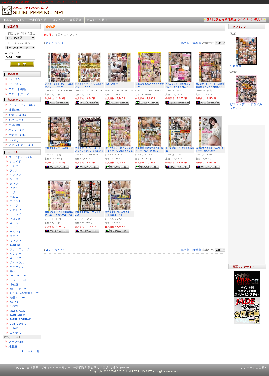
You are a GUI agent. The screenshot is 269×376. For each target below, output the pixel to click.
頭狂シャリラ (18, 288)
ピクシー (15, 253)
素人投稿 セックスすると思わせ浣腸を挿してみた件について (210, 87)
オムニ (14, 196)
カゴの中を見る (97, 19)
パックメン (17, 266)
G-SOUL (15, 306)
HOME (7, 19)
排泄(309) (15, 109)
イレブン (15, 174)
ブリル (14, 170)
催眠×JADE (17, 297)
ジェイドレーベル (20, 157)
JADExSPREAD (20, 319)
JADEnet (16, 244)
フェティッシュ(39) (21, 104)
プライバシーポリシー (56, 367)
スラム (14, 223)
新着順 (196, 42)
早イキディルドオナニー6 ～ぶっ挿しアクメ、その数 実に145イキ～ (89, 151)
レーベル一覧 (31, 351)
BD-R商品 (15, 84)
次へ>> (59, 42)
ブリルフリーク (20, 249)
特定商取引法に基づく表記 (90, 367)
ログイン (58, 19)
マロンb (15, 218)
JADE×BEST (18, 315)
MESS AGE (17, 310)
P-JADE (15, 328)
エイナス (15, 332)
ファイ (14, 187)
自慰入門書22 (112, 84)
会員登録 (75, 19)
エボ (12, 192)
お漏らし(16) (17, 115)
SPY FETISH (18, 279)
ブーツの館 (15, 341)
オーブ (14, 205)
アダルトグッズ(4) (20, 145)
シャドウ (15, 209)
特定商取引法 (38, 19)
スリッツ (15, 257)
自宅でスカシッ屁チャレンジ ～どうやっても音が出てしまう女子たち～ (119, 151)
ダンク (14, 183)
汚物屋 (14, 284)
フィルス (15, 201)
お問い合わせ (120, 367)
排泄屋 (12, 346)
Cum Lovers (18, 323)
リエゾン (15, 236)
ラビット (15, 231)
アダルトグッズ (18, 94)
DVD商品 (14, 79)
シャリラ (15, 165)
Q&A (20, 19)
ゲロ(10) (14, 124)
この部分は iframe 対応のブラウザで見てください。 (246, 144)
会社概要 (32, 367)
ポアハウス (17, 262)
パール (14, 227)
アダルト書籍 (17, 89)
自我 (12, 271)
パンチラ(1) (16, 129)
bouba (14, 301)
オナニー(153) (18, 134)
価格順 (185, 42)
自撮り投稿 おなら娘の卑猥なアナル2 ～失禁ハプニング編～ (59, 215)
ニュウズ (15, 214)
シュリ (14, 179)
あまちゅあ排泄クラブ (24, 293)
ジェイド (15, 161)
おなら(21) (15, 119)
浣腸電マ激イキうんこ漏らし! (59, 148)
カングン (15, 240)
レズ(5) (13, 140)
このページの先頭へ (254, 367)
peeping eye (18, 275)
